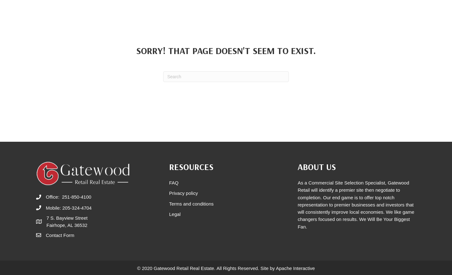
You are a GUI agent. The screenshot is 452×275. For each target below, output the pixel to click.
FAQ (174, 182)
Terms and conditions (191, 203)
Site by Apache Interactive (288, 268)
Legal (175, 214)
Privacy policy (183, 193)
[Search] (226, 76)
